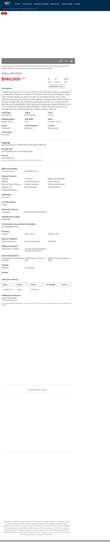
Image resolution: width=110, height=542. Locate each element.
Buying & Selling (41, 4)
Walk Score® (41, 390)
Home (17, 4)
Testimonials (67, 4)
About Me (54, 4)
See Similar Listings (56, 86)
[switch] (60, 61)
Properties (27, 4)
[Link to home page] (7, 4)
